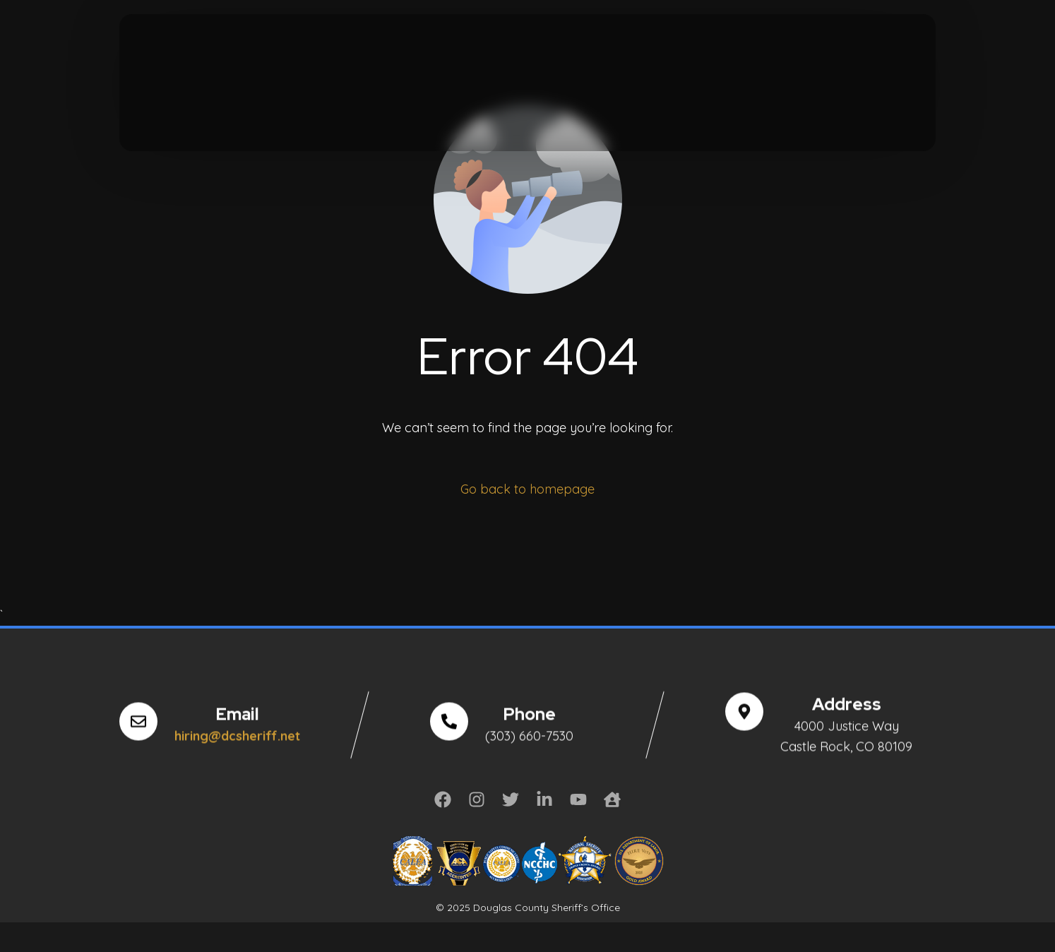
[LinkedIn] (247, 57)
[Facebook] (139, 57)
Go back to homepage (527, 489)
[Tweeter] (167, 57)
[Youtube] (194, 57)
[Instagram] (221, 57)
